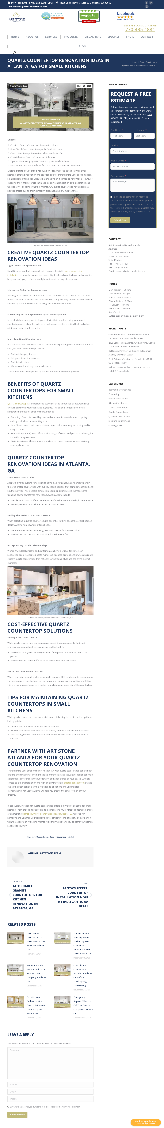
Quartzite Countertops (119, 416)
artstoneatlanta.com (74, 782)
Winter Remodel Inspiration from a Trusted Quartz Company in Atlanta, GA (37, 973)
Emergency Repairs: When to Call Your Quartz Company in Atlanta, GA (83, 1005)
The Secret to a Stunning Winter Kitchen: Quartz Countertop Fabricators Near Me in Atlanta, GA (82, 943)
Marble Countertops (118, 407)
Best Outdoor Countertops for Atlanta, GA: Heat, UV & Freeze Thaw (131, 361)
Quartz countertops (17, 403)
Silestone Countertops (119, 420)
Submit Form (120, 220)
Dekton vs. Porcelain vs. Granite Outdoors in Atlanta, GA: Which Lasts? (129, 353)
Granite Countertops (118, 398)
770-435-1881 (140, 29)
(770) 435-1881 (121, 263)
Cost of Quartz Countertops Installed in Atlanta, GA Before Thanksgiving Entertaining (83, 975)
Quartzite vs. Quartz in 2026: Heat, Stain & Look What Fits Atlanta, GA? (36, 941)
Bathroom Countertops (119, 389)
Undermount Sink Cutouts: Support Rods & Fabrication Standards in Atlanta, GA (129, 336)
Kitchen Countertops (118, 403)
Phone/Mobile (117, 160)
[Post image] (15, 938)
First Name (115, 130)
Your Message (117, 176)
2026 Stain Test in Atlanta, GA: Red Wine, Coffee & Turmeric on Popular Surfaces (131, 344)
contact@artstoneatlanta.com (130, 271)
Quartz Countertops (18, 86)
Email (113, 145)
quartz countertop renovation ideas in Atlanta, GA (47, 813)
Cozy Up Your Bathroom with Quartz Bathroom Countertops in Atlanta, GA (36, 1005)
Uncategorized (115, 425)
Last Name (139, 130)
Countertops (114, 394)
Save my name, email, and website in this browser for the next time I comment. (45, 1106)
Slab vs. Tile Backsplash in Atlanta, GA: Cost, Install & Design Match (129, 369)
